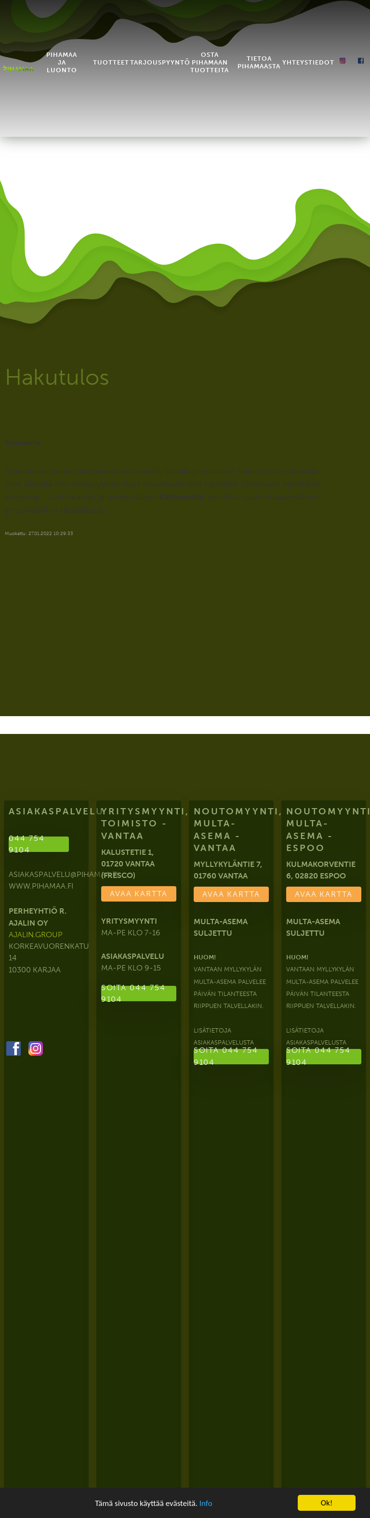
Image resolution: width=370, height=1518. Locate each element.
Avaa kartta (138, 893)
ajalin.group (36, 934)
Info (205, 1503)
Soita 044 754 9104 (132, 995)
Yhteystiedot (308, 50)
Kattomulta (22, 443)
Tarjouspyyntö (160, 50)
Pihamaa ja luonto (61, 50)
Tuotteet (111, 50)
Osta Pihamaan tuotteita (209, 50)
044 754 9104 (27, 844)
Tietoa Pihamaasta (259, 50)
